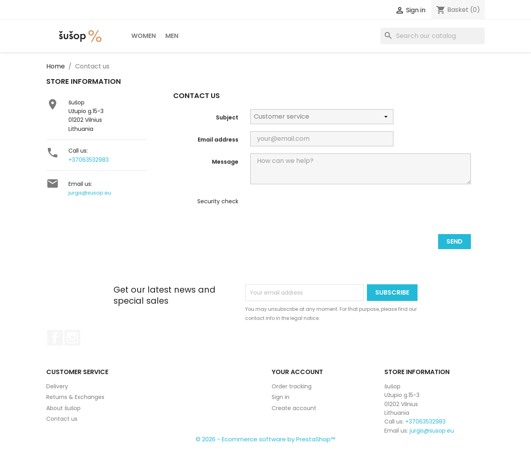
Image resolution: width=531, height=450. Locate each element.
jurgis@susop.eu (89, 193)
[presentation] (310, 212)
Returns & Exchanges (75, 397)
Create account (294, 408)
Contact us (61, 419)
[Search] (432, 36)
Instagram (72, 338)
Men (171, 35)
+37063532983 (88, 160)
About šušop (63, 408)
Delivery (57, 386)
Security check (217, 201)
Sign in (280, 397)
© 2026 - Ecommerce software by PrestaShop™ (265, 439)
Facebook (55, 338)
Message (225, 162)
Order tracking (292, 386)
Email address (218, 140)
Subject (227, 117)
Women (143, 35)
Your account (297, 371)
